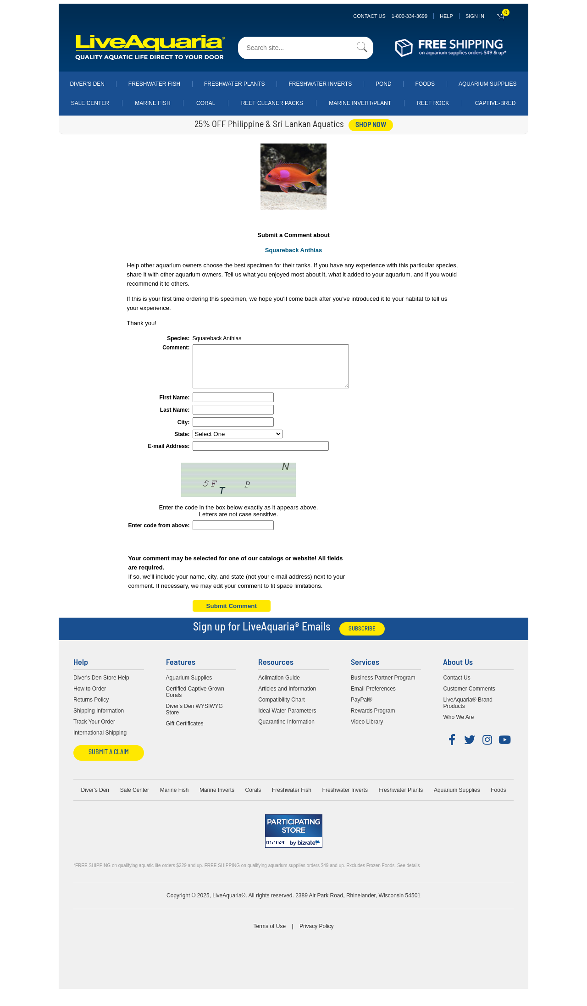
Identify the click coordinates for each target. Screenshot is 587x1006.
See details (408, 873)
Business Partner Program (383, 686)
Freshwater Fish (154, 84)
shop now (370, 125)
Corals (253, 798)
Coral (205, 103)
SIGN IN (474, 16)
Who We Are (458, 725)
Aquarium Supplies (488, 84)
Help (446, 16)
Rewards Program (373, 719)
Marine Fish (152, 103)
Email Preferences (373, 697)
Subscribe (362, 637)
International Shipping (100, 741)
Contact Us (390, 16)
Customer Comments (469, 697)
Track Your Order (94, 730)
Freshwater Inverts (320, 84)
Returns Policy (91, 708)
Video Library (367, 730)
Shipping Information (98, 719)
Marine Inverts (216, 798)
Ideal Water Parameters (287, 719)
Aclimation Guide (279, 686)
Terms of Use (269, 934)
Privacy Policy (316, 934)
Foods (425, 84)
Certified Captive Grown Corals (195, 700)
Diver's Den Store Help (101, 686)
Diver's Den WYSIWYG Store (194, 717)
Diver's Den (87, 84)
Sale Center (90, 103)
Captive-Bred (495, 103)
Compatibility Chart (281, 708)
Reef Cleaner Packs (272, 103)
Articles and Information (287, 697)
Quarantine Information (286, 730)
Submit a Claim (109, 760)
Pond (384, 84)
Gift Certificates (185, 732)
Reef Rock (433, 103)
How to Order (89, 697)
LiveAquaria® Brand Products (468, 711)
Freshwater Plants (234, 84)
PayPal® (361, 708)
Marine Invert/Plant (360, 103)
